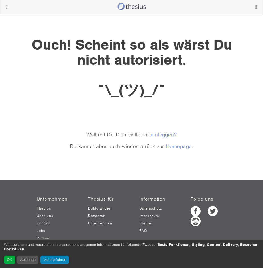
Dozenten (96, 216)
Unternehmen (100, 223)
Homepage (179, 146)
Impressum (149, 216)
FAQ (143, 230)
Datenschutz (150, 208)
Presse (43, 238)
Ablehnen (28, 259)
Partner (146, 223)
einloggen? (164, 134)
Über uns (45, 216)
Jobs (41, 230)
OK (9, 259)
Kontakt (43, 223)
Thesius (44, 208)
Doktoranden (99, 208)
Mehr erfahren (54, 259)
